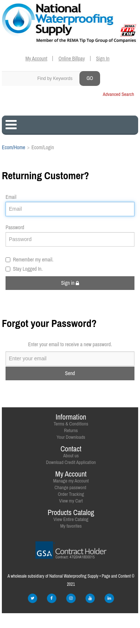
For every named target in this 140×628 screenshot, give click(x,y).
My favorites (71, 526)
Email (11, 197)
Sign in (70, 283)
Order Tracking (71, 494)
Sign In (102, 58)
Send (70, 373)
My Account (36, 58)
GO (89, 78)
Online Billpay (71, 58)
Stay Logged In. (24, 268)
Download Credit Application (71, 462)
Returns (71, 430)
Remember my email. (30, 259)
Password (15, 227)
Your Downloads (71, 437)
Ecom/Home (13, 147)
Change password (70, 487)
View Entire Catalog (71, 519)
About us (71, 455)
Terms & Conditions (71, 424)
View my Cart (71, 501)
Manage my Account (71, 481)
